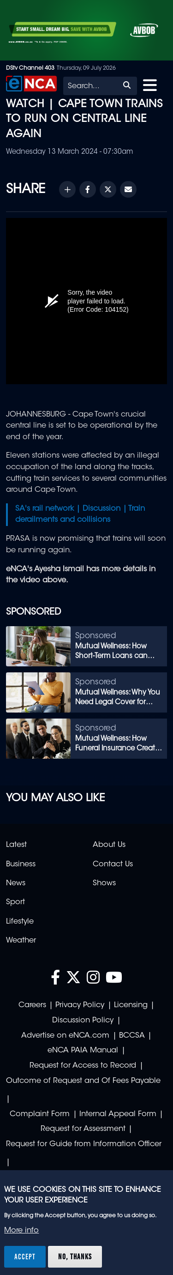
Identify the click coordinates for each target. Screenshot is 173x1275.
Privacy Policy (79, 1005)
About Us (109, 845)
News (15, 883)
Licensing (131, 1005)
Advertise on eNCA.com (65, 1035)
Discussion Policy (82, 1020)
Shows (104, 883)
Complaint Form (40, 1114)
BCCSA (132, 1035)
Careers (32, 1005)
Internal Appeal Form (117, 1114)
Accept (25, 1256)
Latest (16, 845)
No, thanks (75, 1256)
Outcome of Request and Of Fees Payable (83, 1081)
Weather (21, 940)
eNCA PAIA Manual (83, 1050)
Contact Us (113, 864)
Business (21, 864)
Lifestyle (20, 921)
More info (21, 1230)
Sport (15, 902)
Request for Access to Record (83, 1066)
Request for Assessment (83, 1129)
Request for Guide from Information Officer (83, 1144)
